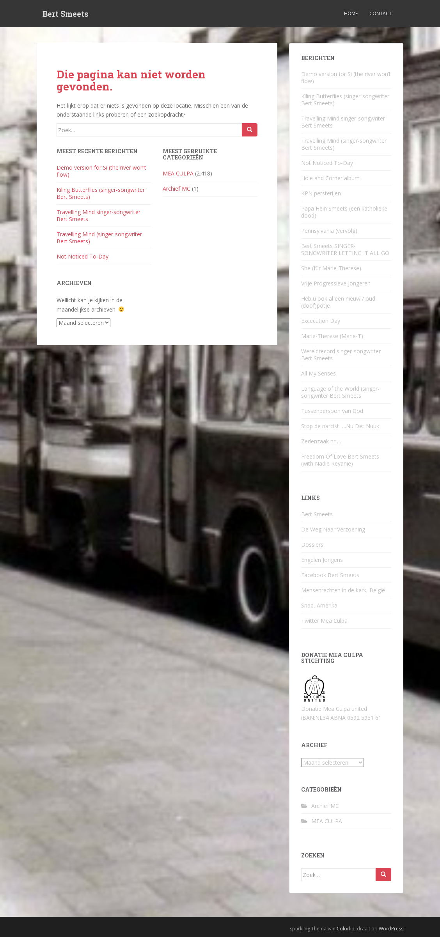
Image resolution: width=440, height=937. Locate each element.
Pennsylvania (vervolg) (329, 230)
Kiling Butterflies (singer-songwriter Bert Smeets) (101, 193)
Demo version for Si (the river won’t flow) (101, 171)
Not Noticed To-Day (82, 256)
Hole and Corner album (330, 178)
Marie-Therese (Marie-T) (332, 336)
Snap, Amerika (319, 605)
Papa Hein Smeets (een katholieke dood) (344, 212)
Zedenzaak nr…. (321, 441)
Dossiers (312, 544)
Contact (380, 13)
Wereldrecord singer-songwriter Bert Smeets (341, 354)
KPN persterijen (321, 193)
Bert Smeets (66, 14)
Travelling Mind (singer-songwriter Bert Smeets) (99, 237)
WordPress (391, 928)
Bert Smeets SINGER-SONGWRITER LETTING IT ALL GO (345, 249)
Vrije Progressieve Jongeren (336, 283)
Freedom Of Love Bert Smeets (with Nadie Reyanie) (340, 460)
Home (351, 13)
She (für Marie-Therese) (331, 268)
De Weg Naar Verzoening (333, 529)
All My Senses (318, 373)
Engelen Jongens (322, 559)
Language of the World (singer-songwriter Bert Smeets (340, 392)
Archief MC (176, 188)
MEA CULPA (178, 173)
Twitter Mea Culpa (324, 620)
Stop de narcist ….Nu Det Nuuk (340, 426)
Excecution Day (320, 320)
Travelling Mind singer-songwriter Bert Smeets (98, 215)
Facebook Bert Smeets (330, 575)
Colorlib (346, 928)
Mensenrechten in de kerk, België (343, 590)
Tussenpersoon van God (332, 410)
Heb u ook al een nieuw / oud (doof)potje (338, 302)
